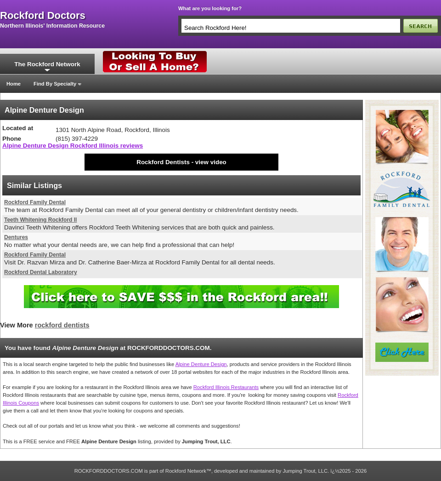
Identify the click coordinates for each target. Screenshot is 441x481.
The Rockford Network (47, 64)
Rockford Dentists (163, 162)
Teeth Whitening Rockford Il (40, 220)
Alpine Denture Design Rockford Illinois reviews (72, 145)
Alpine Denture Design (201, 364)
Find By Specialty (55, 83)
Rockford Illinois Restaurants (226, 387)
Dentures (16, 237)
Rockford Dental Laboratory (40, 272)
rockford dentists (62, 325)
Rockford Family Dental (35, 202)
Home (13, 83)
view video (210, 162)
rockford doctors (42, 15)
